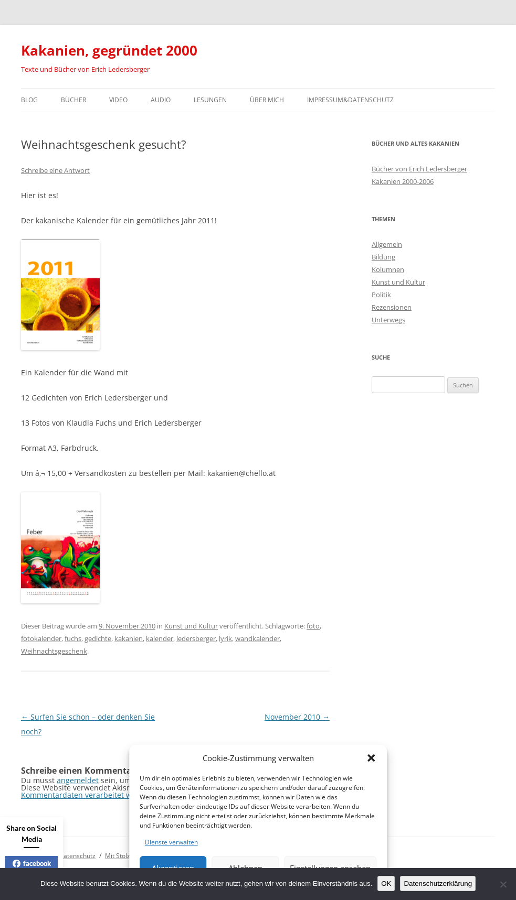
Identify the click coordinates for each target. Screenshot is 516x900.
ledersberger (196, 638)
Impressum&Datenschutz (350, 99)
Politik (381, 294)
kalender (159, 638)
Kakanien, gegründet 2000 (109, 50)
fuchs (73, 638)
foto (313, 626)
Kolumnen (388, 269)
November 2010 (297, 717)
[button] (371, 758)
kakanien (128, 638)
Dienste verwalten (171, 842)
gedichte (98, 638)
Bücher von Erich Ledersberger (419, 169)
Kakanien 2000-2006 (403, 181)
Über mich (267, 99)
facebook (32, 863)
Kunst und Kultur (191, 626)
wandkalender (257, 638)
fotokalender (41, 638)
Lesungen (210, 99)
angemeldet (78, 780)
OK (386, 883)
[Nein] (503, 884)
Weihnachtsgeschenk (54, 651)
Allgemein (387, 244)
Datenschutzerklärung (438, 883)
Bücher (73, 99)
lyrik (225, 638)
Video (118, 99)
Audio (161, 99)
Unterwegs (388, 319)
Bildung (383, 257)
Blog (29, 99)
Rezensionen (392, 307)
